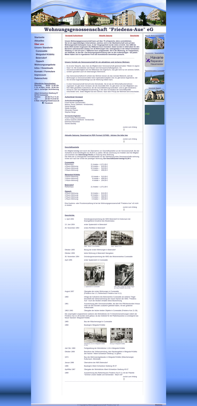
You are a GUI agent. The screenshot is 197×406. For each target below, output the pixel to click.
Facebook (49, 103)
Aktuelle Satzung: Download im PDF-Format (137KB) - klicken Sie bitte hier (96, 135)
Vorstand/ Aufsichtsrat (74, 36)
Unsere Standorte (43, 47)
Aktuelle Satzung (105, 36)
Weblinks (158, 405)
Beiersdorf (41, 58)
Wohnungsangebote (44, 65)
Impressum (40, 75)
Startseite (39, 37)
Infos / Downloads (43, 68)
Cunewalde (41, 51)
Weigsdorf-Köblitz (45, 54)
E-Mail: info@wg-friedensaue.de (46, 101)
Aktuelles (39, 41)
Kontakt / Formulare (44, 71)
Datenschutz (40, 78)
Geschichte (134, 36)
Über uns (39, 44)
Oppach (40, 61)
